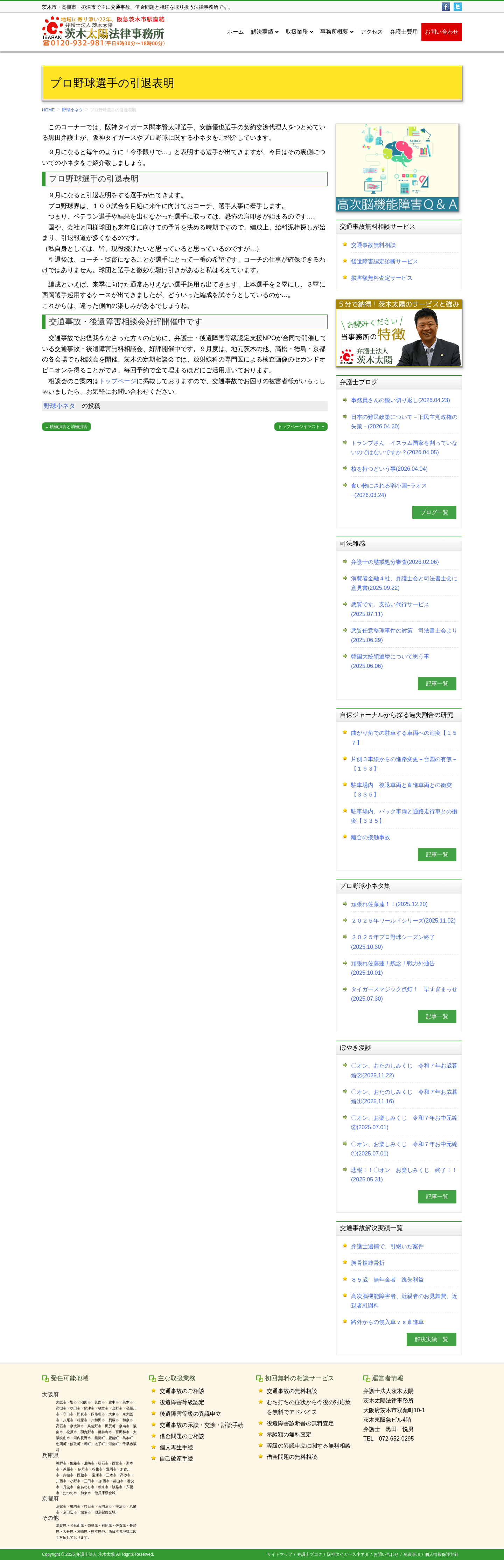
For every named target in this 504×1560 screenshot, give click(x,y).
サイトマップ (279, 1554)
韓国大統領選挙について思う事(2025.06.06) (390, 661)
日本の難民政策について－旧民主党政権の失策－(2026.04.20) (404, 421)
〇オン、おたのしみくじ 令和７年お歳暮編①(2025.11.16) (404, 1096)
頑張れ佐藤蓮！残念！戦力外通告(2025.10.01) (393, 968)
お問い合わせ (386, 1554)
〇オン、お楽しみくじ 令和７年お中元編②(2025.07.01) (404, 1122)
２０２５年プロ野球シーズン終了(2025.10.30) (393, 942)
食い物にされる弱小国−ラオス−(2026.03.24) (389, 490)
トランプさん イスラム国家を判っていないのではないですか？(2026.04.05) (404, 447)
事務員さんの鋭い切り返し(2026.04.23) (400, 400)
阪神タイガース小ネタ (348, 1554)
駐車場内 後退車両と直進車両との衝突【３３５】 (401, 790)
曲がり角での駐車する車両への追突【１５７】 (404, 737)
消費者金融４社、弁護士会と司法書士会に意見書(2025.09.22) (404, 583)
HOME (48, 110)
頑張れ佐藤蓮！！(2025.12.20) (389, 904)
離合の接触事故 (370, 837)
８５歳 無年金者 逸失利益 (387, 1280)
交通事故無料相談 (373, 245)
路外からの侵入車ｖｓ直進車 (387, 1322)
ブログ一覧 (434, 512)
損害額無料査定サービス (382, 278)
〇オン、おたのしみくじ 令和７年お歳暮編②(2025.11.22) (404, 1070)
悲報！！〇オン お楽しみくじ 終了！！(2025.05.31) (404, 1174)
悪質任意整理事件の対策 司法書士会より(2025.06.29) (404, 635)
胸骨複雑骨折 (368, 1263)
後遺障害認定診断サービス (384, 261)
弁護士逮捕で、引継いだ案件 (387, 1246)
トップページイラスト (299, 426)
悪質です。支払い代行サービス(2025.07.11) (390, 609)
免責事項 (412, 1554)
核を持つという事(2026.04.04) (389, 469)
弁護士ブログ (309, 1554)
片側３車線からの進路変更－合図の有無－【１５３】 (404, 764)
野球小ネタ (72, 110)
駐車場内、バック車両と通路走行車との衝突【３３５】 (404, 816)
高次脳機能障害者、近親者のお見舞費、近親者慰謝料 (404, 1301)
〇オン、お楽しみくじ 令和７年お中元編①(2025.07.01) (404, 1149)
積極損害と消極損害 (69, 426)
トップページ (117, 381)
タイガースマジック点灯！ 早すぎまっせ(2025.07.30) (404, 994)
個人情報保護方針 (441, 1554)
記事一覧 (437, 683)
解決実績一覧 (431, 1339)
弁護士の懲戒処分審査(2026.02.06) (395, 562)
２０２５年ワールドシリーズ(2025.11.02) (403, 921)
